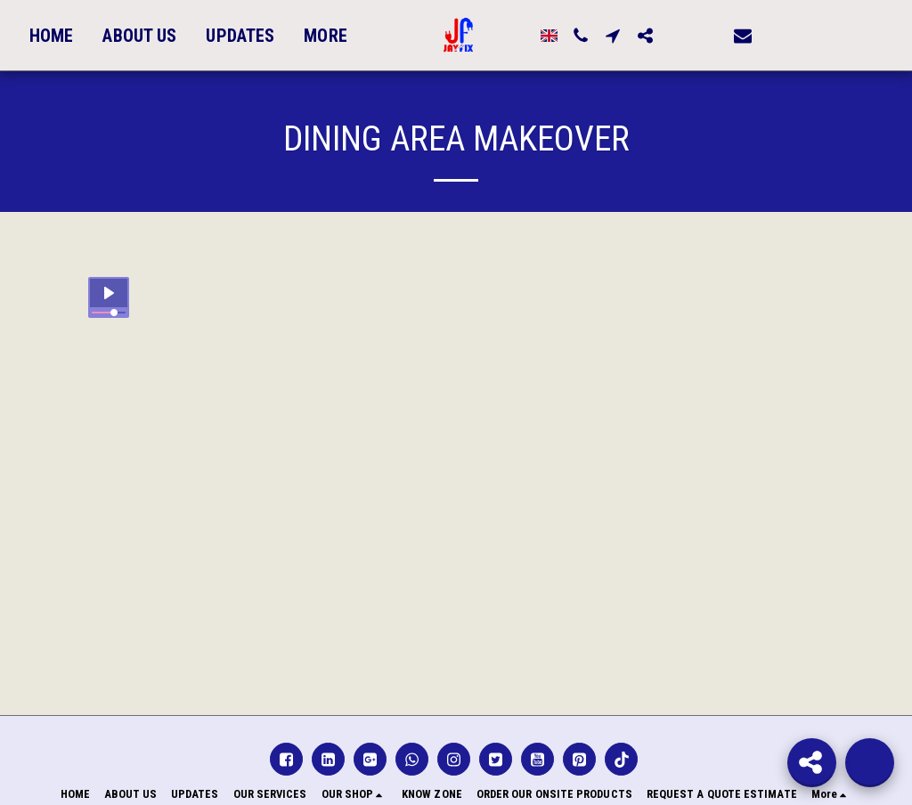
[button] (662, 36)
